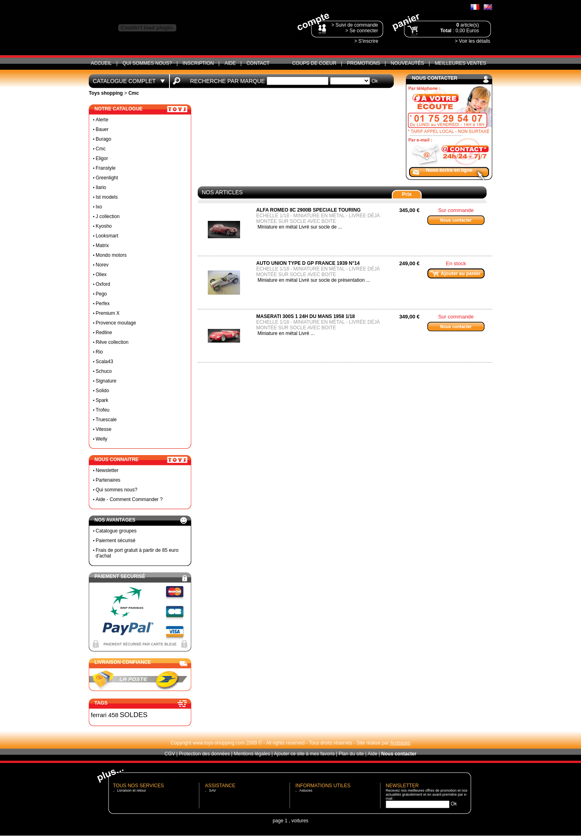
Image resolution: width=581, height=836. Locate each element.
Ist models (107, 197)
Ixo (99, 207)
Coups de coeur (314, 63)
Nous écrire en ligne (449, 170)
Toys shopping (106, 93)
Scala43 (104, 361)
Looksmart (107, 236)
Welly (101, 439)
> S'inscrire (366, 41)
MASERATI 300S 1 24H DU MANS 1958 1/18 (305, 316)
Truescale (106, 419)
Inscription (198, 63)
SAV (212, 790)
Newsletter (107, 470)
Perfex (103, 303)
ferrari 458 (104, 714)
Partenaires (108, 480)
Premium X (107, 313)
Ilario (101, 187)
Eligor (102, 158)
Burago (103, 139)
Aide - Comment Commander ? (129, 499)
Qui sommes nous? (147, 63)
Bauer (102, 129)
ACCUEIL (101, 63)
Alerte (102, 120)
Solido (102, 390)
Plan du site (351, 754)
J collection (107, 216)
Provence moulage (116, 323)
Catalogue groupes (116, 531)
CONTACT (258, 63)
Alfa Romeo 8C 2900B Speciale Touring (308, 210)
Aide (230, 63)
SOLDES (134, 715)
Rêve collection (112, 342)
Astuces (305, 790)
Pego (101, 294)
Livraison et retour (131, 790)
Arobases (400, 743)
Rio (99, 352)
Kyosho (104, 226)
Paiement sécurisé (116, 540)
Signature (106, 381)
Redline (104, 332)
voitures (299, 821)
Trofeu (102, 410)
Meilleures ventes (460, 63)
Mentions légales (252, 754)
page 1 (280, 821)
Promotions (363, 63)
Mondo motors (111, 255)
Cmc (101, 149)
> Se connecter (361, 30)
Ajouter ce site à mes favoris (304, 754)
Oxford (103, 284)
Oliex (101, 274)
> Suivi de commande (354, 25)
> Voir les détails (472, 41)
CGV (170, 754)
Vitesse (103, 429)
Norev (102, 265)
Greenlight (107, 178)
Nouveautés (407, 63)
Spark (102, 400)
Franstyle (105, 168)
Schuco (104, 371)
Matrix (102, 245)
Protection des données (204, 754)
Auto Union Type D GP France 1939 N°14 (307, 263)
